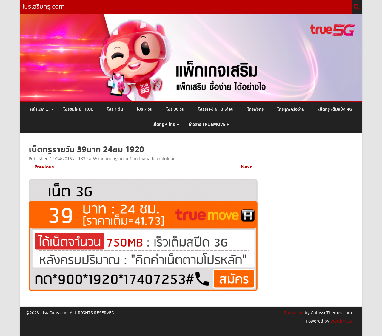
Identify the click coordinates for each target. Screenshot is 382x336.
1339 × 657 (89, 159)
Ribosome (294, 313)
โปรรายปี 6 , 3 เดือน (216, 109)
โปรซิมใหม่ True (78, 109)
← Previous (41, 167)
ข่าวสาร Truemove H (209, 124)
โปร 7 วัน (145, 109)
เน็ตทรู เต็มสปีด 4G (335, 109)
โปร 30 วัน (175, 109)
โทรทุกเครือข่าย (290, 109)
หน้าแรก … (40, 109)
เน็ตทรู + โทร (163, 124)
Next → (249, 167)
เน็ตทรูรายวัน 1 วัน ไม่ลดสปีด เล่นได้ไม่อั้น (141, 159)
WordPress (340, 321)
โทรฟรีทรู (255, 109)
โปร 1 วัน (115, 109)
